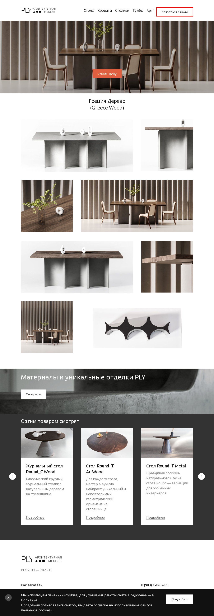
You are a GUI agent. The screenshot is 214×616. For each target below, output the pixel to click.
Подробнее (35, 516)
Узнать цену (107, 72)
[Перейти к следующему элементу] (201, 475)
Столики (117, 9)
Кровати (99, 9)
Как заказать (31, 584)
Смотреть (34, 393)
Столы (83, 9)
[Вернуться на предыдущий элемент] (12, 475)
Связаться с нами (173, 9)
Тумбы (132, 9)
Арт (144, 9)
